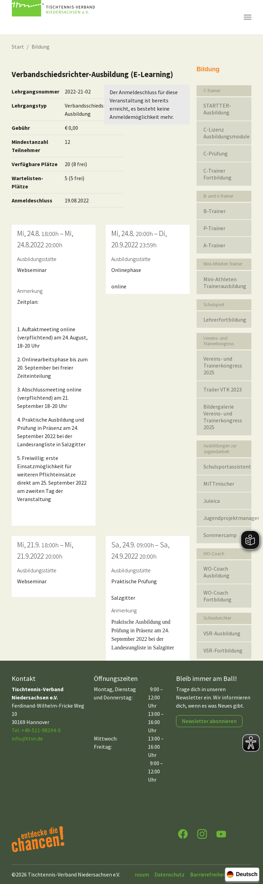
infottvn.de (27, 738)
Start (18, 46)
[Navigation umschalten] (247, 17)
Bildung (41, 46)
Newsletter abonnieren (209, 721)
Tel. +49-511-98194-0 (36, 730)
